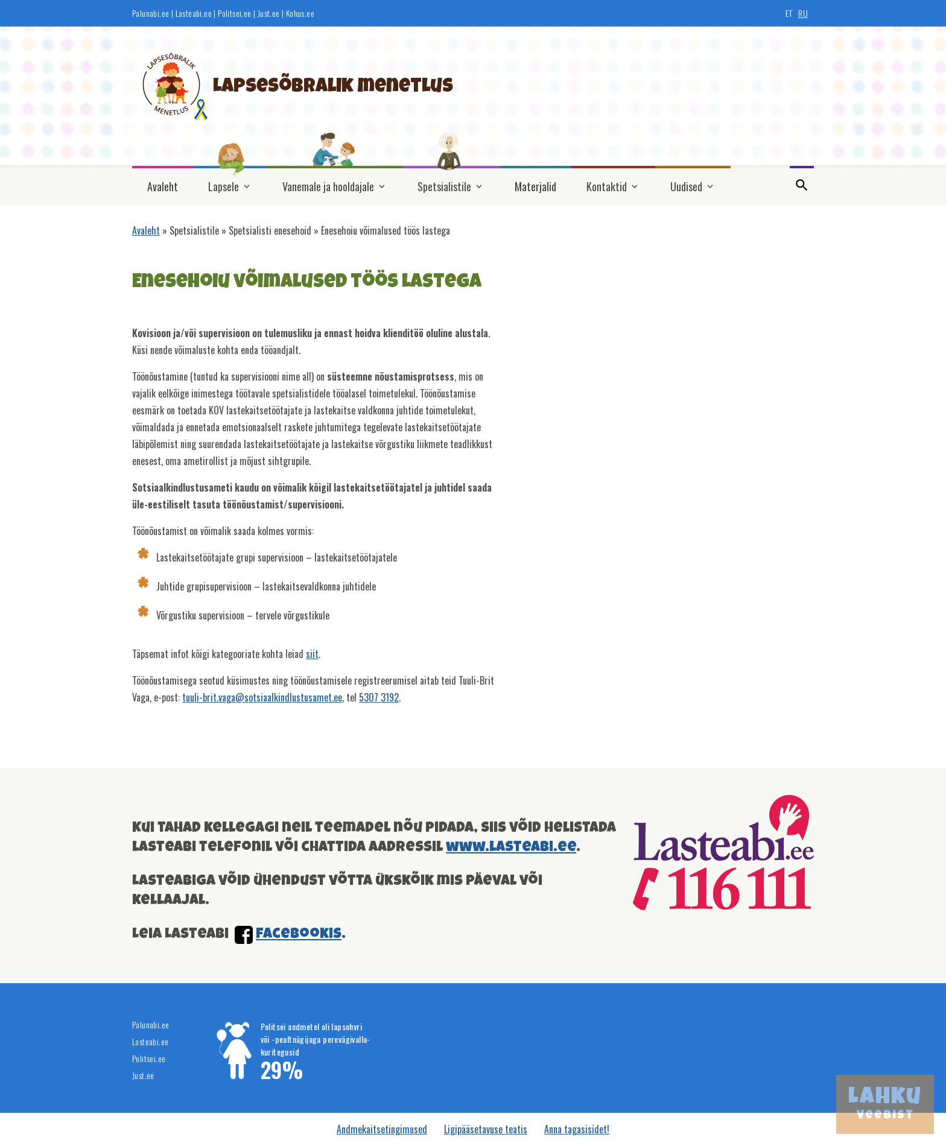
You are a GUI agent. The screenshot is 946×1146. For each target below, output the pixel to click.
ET (789, 13)
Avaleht (162, 186)
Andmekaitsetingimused (382, 1129)
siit (312, 654)
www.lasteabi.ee (511, 848)
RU (803, 13)
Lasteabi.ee (194, 13)
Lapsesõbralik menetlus (333, 88)
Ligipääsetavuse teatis (485, 1129)
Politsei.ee (234, 13)
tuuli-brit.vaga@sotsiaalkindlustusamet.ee (262, 697)
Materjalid (535, 186)
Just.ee (269, 13)
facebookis (298, 935)
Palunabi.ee (150, 13)
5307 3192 (379, 697)
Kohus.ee (300, 13)
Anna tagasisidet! (576, 1129)
